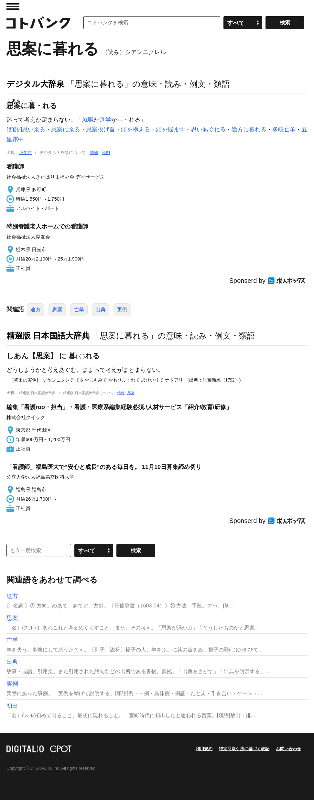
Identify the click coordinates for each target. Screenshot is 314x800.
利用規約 (204, 748)
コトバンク (38, 22)
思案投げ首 (100, 129)
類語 (14, 129)
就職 (88, 120)
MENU (12, 6)
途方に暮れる (249, 129)
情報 (94, 152)
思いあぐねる (208, 129)
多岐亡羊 (284, 129)
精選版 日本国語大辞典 (48, 335)
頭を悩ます (170, 129)
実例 (122, 309)
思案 (57, 309)
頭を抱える (135, 129)
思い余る (33, 129)
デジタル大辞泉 (35, 83)
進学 (105, 120)
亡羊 (79, 309)
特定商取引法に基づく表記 (244, 748)
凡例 (106, 152)
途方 (35, 309)
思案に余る (65, 129)
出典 (100, 309)
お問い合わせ (288, 748)
